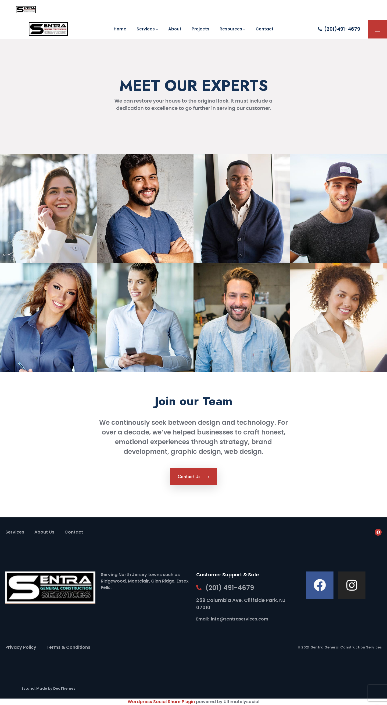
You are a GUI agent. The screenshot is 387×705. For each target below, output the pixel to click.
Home (120, 29)
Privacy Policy (20, 647)
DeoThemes (64, 688)
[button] (377, 29)
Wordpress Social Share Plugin (162, 702)
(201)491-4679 (342, 29)
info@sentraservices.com (239, 619)
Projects (200, 29)
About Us (44, 532)
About (174, 29)
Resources (231, 29)
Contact (265, 29)
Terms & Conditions (68, 647)
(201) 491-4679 (229, 587)
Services (146, 29)
